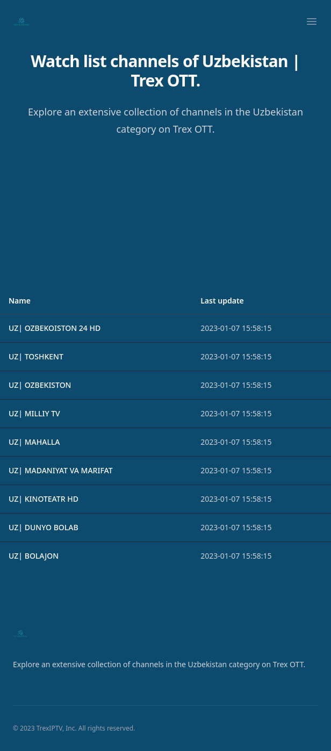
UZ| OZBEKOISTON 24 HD (54, 328)
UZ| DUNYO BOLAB (43, 527)
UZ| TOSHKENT (36, 356)
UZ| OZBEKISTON (40, 385)
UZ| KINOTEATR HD (43, 499)
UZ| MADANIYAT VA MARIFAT (61, 470)
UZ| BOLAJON (34, 556)
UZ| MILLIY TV (34, 413)
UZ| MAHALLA (34, 442)
